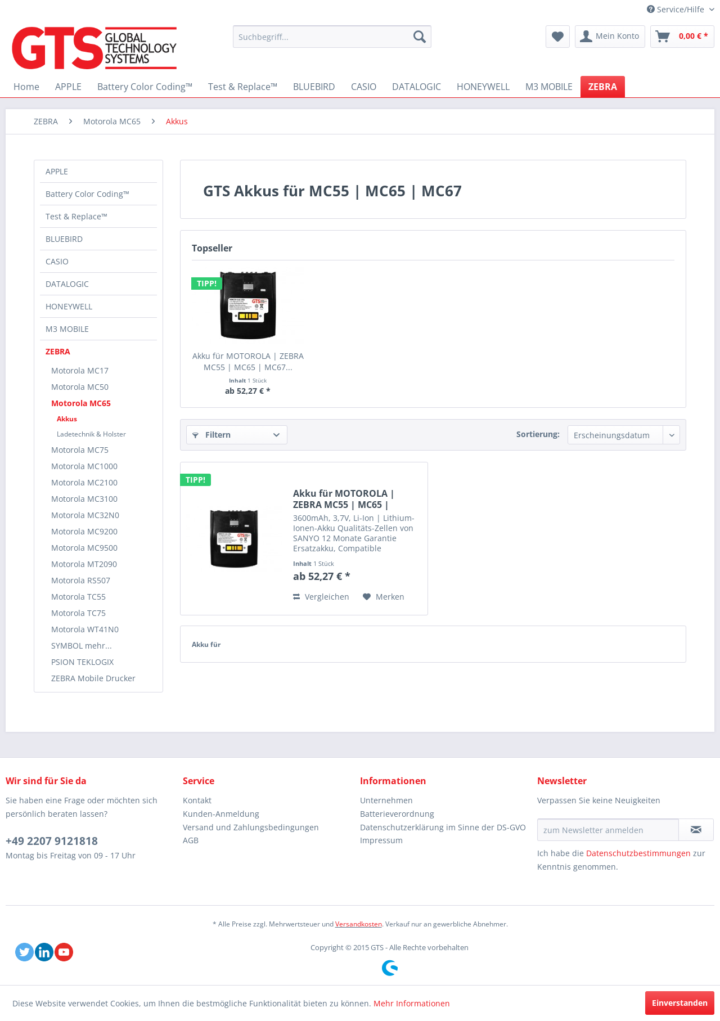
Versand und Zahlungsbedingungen (251, 827)
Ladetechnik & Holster (91, 434)
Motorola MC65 (81, 403)
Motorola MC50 (80, 386)
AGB (191, 840)
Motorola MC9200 (84, 531)
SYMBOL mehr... (81, 645)
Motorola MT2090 (84, 564)
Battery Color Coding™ (87, 193)
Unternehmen (386, 800)
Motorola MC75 (80, 449)
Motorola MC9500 (84, 547)
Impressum (381, 840)
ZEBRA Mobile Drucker (93, 678)
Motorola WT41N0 (85, 629)
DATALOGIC (67, 283)
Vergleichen (321, 596)
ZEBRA (58, 351)
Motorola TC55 (78, 596)
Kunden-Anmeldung (221, 813)
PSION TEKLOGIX (82, 661)
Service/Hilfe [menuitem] (676, 9)
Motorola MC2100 (84, 482)
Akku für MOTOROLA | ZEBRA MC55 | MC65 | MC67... (248, 361)
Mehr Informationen (412, 1003)
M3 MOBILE (67, 328)
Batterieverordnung (397, 813)
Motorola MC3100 (84, 498)
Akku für (206, 644)
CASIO (57, 261)
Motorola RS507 (80, 580)
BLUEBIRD (64, 238)
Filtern (211, 434)
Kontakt (197, 800)
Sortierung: (538, 434)
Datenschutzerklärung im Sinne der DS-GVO (443, 827)
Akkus (67, 419)
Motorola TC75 (78, 613)
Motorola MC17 (80, 370)
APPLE (57, 171)
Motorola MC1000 (84, 466)
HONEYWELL (69, 306)
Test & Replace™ (76, 216)
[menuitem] (332, 36)
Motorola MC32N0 (85, 515)
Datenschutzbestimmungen (638, 853)
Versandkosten (358, 924)
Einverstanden (680, 1002)
